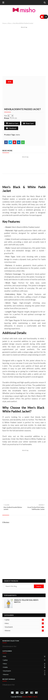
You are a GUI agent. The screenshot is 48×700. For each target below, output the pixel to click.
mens (10, 23)
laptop (24, 620)
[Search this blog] (19, 586)
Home (4, 23)
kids (24, 656)
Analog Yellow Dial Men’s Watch (26, 601)
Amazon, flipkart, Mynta (29, 697)
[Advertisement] (24, 52)
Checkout (11, 128)
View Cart (28, 123)
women (24, 630)
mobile (24, 667)
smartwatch (24, 627)
